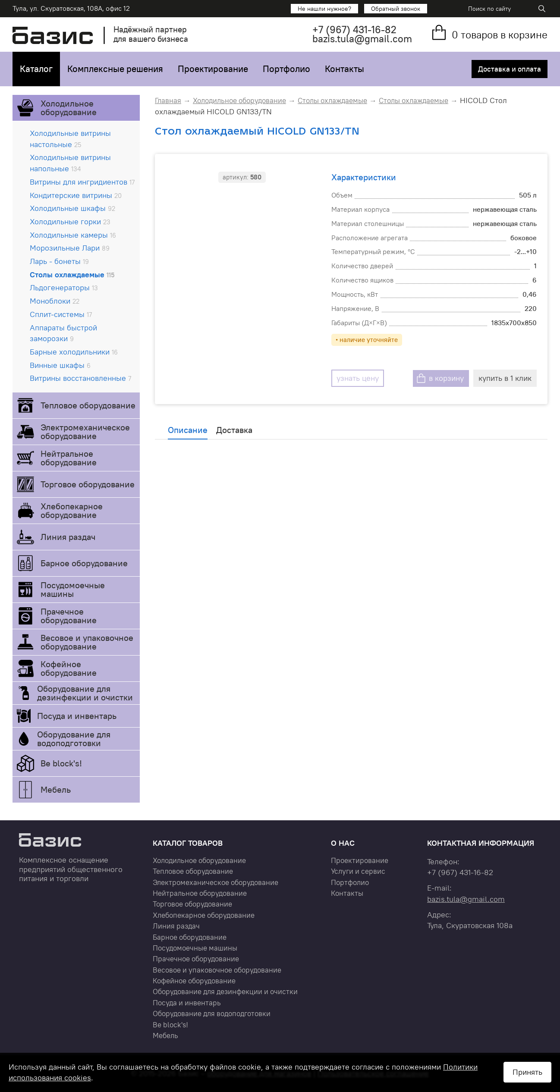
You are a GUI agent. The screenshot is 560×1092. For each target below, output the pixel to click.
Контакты (344, 69)
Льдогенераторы (64, 287)
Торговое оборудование (88, 484)
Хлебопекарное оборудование (72, 510)
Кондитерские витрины (76, 195)
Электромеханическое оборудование (85, 431)
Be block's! (61, 763)
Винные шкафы (60, 365)
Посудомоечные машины (73, 589)
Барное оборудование (84, 563)
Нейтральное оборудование (69, 458)
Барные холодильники (74, 352)
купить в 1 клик (505, 378)
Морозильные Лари (70, 248)
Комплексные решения (115, 69)
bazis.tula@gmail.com (362, 38)
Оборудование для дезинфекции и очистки (85, 693)
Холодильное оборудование (69, 107)
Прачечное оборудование (69, 615)
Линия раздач (68, 536)
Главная (168, 100)
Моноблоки (54, 301)
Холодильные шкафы (72, 208)
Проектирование (213, 69)
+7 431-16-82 (354, 29)
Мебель (56, 789)
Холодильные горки (70, 221)
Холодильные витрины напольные (70, 162)
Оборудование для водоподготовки (73, 738)
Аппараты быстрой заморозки (63, 333)
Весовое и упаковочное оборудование (87, 642)
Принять (527, 1072)
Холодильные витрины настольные (70, 138)
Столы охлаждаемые (72, 274)
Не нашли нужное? (324, 9)
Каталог (36, 69)
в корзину (446, 378)
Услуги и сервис (358, 871)
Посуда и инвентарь (76, 715)
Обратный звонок (395, 9)
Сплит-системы (61, 314)
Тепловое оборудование (88, 405)
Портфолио (286, 69)
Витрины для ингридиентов (82, 182)
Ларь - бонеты (59, 261)
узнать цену (352, 378)
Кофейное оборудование (69, 668)
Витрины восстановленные (80, 378)
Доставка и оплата (508, 69)
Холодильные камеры (73, 235)
